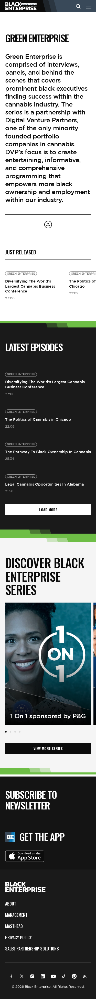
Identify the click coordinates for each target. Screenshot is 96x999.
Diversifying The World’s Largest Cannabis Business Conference (30, 286)
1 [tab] (6, 732)
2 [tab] (10, 732)
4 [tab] (19, 732)
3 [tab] (15, 732)
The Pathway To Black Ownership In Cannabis (48, 451)
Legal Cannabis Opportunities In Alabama (44, 484)
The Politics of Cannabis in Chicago (38, 419)
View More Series (48, 748)
